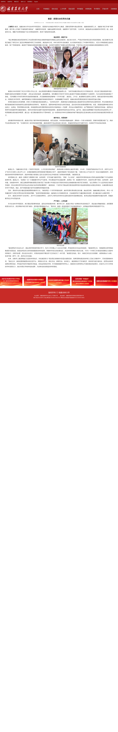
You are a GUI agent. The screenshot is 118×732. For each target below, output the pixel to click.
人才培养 (63, 9)
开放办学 (105, 9)
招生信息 (55, 9)
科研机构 (88, 9)
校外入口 (23, 1)
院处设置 (72, 9)
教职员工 (16, 1)
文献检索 (114, 9)
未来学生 (3, 1)
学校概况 (46, 9)
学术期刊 (97, 9)
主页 (37, 9)
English (36, 1)
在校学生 (10, 1)
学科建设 (80, 9)
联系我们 (30, 1)
